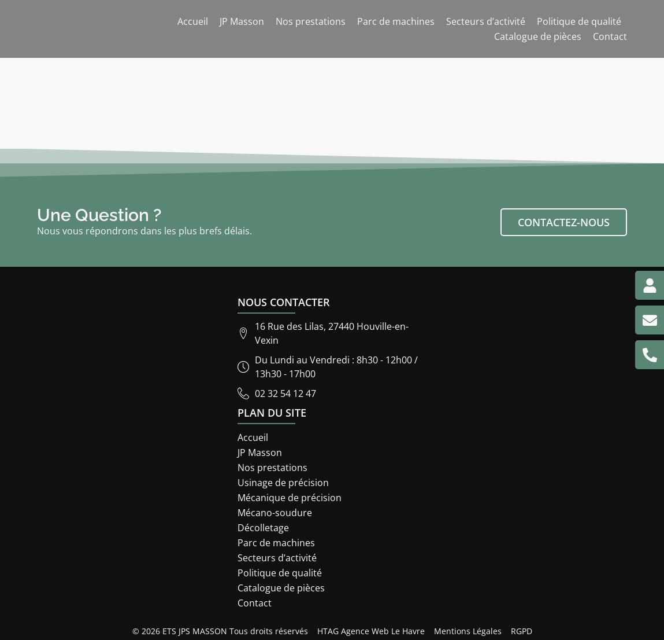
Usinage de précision (283, 482)
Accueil (192, 21)
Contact (610, 36)
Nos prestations (311, 21)
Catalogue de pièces (537, 36)
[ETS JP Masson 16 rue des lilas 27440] (532, 440)
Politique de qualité (579, 21)
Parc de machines (396, 21)
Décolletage (263, 527)
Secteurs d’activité (485, 21)
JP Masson (242, 21)
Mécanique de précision (290, 497)
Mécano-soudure (275, 512)
